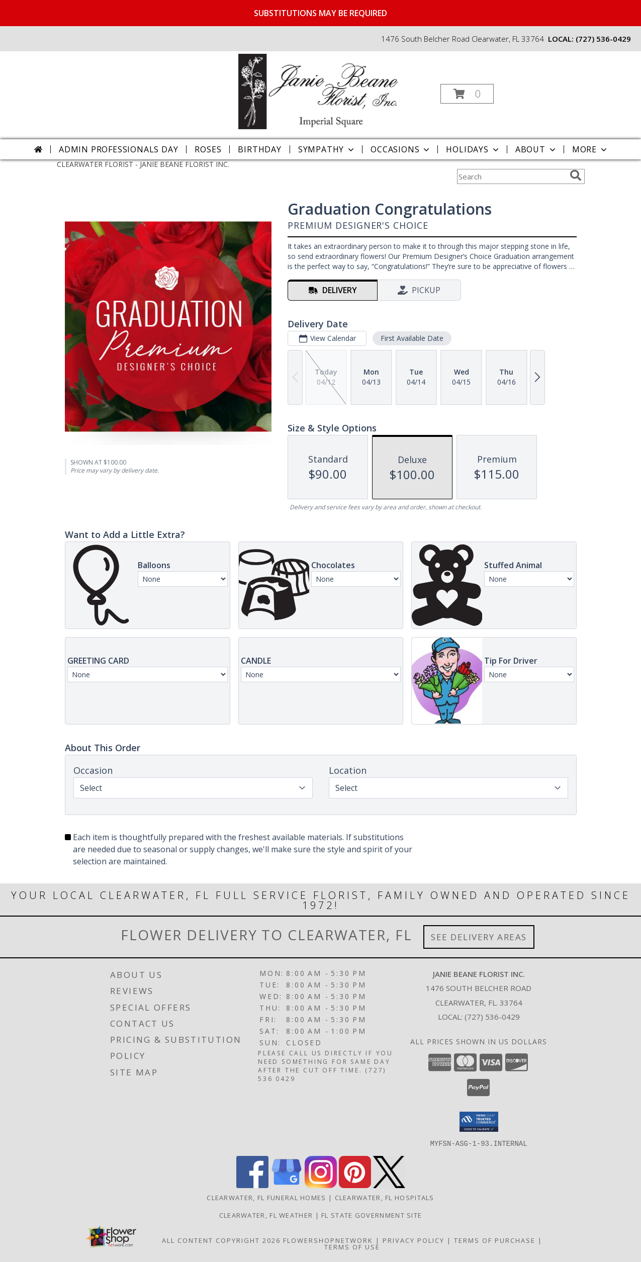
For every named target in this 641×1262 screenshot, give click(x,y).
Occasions (401, 149)
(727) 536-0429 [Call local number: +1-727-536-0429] (603, 39)
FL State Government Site (371, 1214)
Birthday (259, 149)
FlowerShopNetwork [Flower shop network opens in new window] (328, 1239)
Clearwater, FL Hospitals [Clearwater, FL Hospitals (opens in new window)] (384, 1197)
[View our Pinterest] (355, 1185)
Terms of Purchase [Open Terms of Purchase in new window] (494, 1239)
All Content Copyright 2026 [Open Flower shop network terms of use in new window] (221, 1239)
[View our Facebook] (252, 1185)
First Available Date (411, 338)
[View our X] (389, 1185)
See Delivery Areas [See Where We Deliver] (479, 937)
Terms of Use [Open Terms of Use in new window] (352, 1246)
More (590, 149)
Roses (208, 149)
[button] (467, 94)
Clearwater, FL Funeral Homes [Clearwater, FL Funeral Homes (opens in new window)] (266, 1197)
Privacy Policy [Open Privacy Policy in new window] (413, 1239)
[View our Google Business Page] (286, 1185)
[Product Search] (511, 176)
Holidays (473, 149)
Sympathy (327, 149)
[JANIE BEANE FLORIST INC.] (319, 91)
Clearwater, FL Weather (266, 1214)
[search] (575, 175)
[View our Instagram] (321, 1185)
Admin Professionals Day (118, 149)
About (536, 149)
